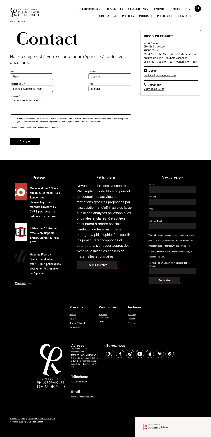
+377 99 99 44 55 (154, 89)
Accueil (13, 21)
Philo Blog (165, 16)
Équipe (73, 319)
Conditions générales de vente (41, 419)
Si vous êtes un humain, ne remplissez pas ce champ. (34, 127)
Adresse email (18, 84)
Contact (184, 16)
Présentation (88, 8)
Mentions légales (17, 419)
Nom (13, 72)
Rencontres (114, 8)
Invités (175, 8)
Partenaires (75, 327)
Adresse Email (157, 221)
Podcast (145, 16)
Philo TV (128, 16)
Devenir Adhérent (77, 323)
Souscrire (164, 280)
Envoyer (25, 141)
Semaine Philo (138, 8)
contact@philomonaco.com (160, 75)
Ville (91, 84)
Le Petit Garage (36, 422)
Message (15, 96)
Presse (20, 283)
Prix (188, 8)
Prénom (93, 72)
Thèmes (159, 8)
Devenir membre (97, 265)
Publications (107, 16)
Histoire (73, 314)
